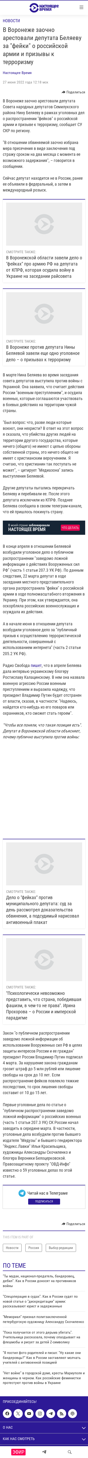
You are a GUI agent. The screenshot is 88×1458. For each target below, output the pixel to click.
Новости (11, 20)
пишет (36, 665)
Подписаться (44, 1201)
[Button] (73, 92)
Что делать (70, 528)
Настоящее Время (17, 72)
